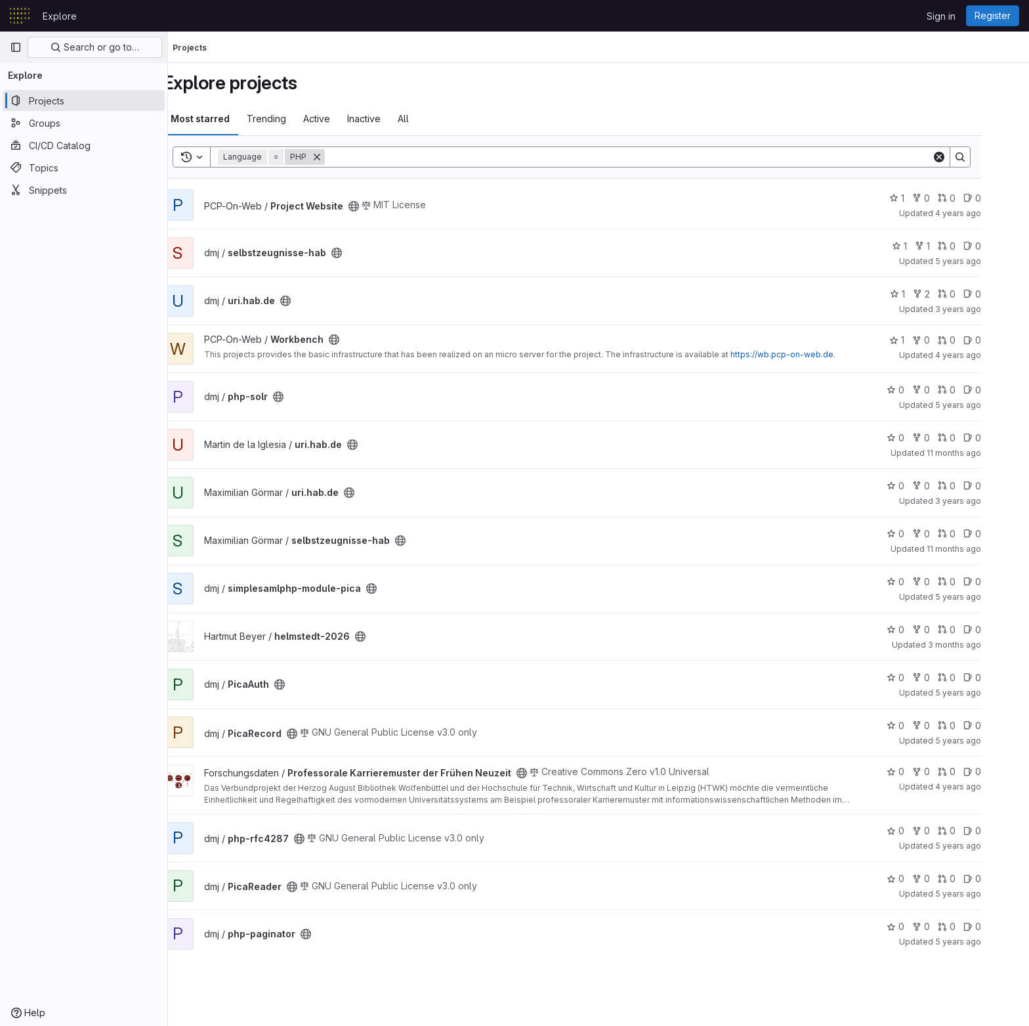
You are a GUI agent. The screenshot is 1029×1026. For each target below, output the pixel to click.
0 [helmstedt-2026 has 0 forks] (948, 629)
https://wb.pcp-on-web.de (808, 354)
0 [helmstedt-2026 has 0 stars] (922, 629)
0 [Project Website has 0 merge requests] (973, 198)
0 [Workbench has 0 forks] (948, 340)
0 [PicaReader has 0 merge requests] (973, 878)
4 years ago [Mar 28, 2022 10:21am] (985, 355)
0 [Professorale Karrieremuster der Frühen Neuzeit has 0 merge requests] (973, 771)
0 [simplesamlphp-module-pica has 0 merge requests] (973, 581)
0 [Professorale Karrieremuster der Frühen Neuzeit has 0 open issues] (999, 771)
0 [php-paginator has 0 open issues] (999, 926)
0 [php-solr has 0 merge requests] (973, 389)
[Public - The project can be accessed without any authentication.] (380, 206)
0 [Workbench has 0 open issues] (999, 340)
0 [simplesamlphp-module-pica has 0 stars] (922, 581)
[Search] (655, 157)
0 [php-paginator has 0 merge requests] (973, 926)
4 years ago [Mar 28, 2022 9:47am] (985, 213)
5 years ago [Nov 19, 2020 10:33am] (985, 846)
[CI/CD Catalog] (84, 145)
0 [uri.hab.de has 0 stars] (922, 437)
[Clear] (966, 157)
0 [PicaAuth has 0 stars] (922, 677)
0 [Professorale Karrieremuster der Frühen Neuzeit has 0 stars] (922, 771)
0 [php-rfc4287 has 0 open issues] (999, 830)
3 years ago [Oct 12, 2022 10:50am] (985, 501)
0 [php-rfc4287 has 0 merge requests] (973, 830)
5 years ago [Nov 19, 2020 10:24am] (985, 405)
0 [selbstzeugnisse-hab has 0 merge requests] (973, 246)
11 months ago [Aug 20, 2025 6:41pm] (981, 549)
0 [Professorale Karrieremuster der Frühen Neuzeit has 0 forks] (948, 771)
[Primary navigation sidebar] (15, 47)
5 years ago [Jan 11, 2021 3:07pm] (985, 597)
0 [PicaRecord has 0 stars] (922, 725)
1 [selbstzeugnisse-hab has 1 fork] (949, 246)
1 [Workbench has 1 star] (923, 340)
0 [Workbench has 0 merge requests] (973, 340)
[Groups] (84, 122)
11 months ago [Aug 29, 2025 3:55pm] (981, 453)
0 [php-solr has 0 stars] (922, 389)
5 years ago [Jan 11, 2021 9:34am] (985, 693)
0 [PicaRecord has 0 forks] (948, 725)
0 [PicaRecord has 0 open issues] (999, 725)
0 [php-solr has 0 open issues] (999, 389)
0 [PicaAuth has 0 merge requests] (973, 677)
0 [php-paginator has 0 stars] (922, 926)
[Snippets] (84, 189)
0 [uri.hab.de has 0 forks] (948, 437)
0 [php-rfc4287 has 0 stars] (922, 830)
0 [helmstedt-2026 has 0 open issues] (999, 629)
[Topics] (84, 167)
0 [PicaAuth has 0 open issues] (999, 677)
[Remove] (344, 157)
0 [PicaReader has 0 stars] (922, 878)
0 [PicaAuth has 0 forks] (948, 677)
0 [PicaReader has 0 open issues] (999, 878)
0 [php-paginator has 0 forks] (948, 926)
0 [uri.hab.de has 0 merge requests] (973, 294)
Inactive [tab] (391, 118)
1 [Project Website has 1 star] (923, 198)
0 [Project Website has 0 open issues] (999, 198)
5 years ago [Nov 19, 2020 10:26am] (985, 942)
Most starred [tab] (227, 118)
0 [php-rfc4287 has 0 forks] (948, 830)
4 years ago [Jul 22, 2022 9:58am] (985, 787)
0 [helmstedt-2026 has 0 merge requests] (973, 629)
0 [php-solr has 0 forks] (948, 389)
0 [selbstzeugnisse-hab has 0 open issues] (999, 246)
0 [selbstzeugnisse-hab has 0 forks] (948, 533)
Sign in (941, 16)
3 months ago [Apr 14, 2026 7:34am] (981, 645)
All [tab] (430, 118)
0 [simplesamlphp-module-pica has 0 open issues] (999, 581)
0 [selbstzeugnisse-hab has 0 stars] (922, 533)
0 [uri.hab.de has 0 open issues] (999, 294)
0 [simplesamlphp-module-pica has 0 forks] (948, 581)
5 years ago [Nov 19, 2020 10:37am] (985, 894)
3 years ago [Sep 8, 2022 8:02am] (985, 309)
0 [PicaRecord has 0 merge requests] (973, 725)
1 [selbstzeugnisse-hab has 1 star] (926, 246)
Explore (60, 16)
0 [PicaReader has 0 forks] (948, 878)
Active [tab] (343, 118)
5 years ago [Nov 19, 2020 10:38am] (985, 741)
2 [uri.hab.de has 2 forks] (948, 294)
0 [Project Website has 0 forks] (948, 198)
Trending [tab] (293, 118)
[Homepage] (19, 15)
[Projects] (84, 100)
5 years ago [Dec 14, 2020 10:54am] (985, 261)
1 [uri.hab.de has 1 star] (924, 294)
